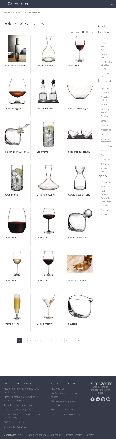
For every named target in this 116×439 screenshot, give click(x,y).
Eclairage (105, 186)
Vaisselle (107, 80)
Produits (16, 12)
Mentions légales (74, 434)
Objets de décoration (106, 199)
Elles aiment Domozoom (63, 409)
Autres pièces (104, 170)
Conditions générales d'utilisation (44, 434)
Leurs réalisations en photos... (19, 409)
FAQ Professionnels (14, 422)
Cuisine (104, 38)
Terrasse (104, 150)
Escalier (104, 116)
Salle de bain (104, 44)
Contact (90, 434)
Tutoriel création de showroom (19, 414)
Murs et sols (106, 181)
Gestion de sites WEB (15, 426)
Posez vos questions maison (65, 414)
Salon (103, 50)
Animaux (105, 214)
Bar (102, 155)
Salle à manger (104, 56)
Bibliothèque (107, 146)
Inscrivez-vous (58, 388)
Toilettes (105, 164)
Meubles (105, 205)
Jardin (103, 120)
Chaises (106, 69)
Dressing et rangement (106, 140)
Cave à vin (105, 159)
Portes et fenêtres (105, 192)
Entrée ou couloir (105, 110)
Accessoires (106, 209)
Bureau (104, 104)
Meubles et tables (106, 63)
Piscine (104, 134)
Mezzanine (106, 129)
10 (67, 340)
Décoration (106, 87)
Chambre (105, 92)
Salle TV (104, 125)
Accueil (7, 12)
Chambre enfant (105, 98)
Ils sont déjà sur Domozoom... (19, 405)
